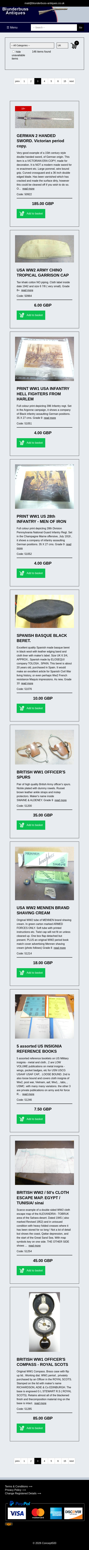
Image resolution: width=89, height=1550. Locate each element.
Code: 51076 (24, 689)
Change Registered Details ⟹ (23, 1493)
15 (65, 81)
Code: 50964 (24, 295)
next (71, 81)
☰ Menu (12, 27)
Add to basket (31, 213)
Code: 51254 (24, 1251)
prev (17, 81)
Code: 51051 (24, 423)
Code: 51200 (24, 805)
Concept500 (49, 1543)
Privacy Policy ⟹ (15, 1490)
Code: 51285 (24, 1408)
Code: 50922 (24, 194)
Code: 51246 (24, 1099)
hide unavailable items (18, 55)
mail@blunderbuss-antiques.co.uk (44, 3)
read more (28, 188)
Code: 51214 (24, 953)
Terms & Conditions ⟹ (18, 1486)
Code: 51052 (24, 554)
